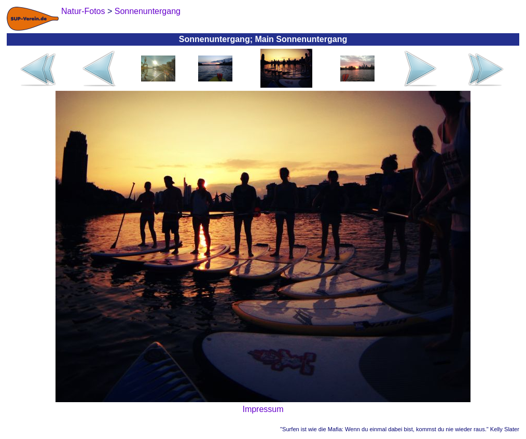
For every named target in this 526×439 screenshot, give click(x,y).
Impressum (262, 409)
